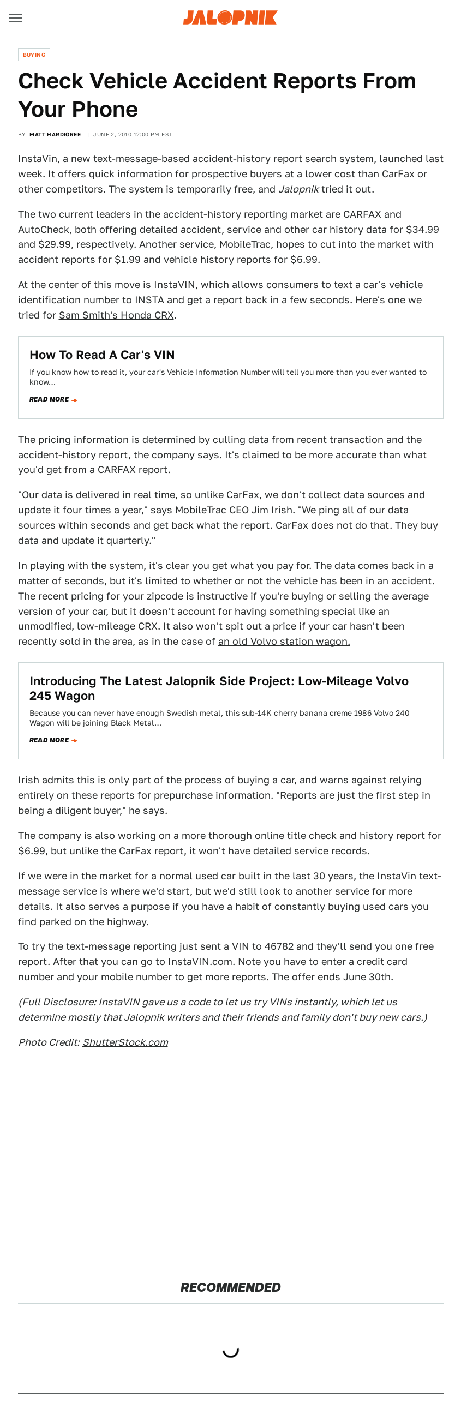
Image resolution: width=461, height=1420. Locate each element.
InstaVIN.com (200, 961)
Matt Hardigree (55, 134)
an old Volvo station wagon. (284, 641)
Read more (49, 399)
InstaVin (37, 158)
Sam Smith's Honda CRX (116, 315)
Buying (34, 54)
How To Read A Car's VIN (102, 354)
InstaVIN (174, 284)
